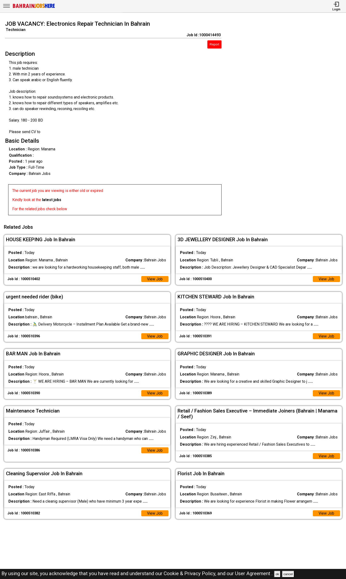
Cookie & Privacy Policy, (190, 573)
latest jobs (51, 199)
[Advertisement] (288, 119)
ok (277, 574)
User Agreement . (254, 573)
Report (214, 44)
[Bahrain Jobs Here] (34, 7)
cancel (288, 574)
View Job (155, 278)
